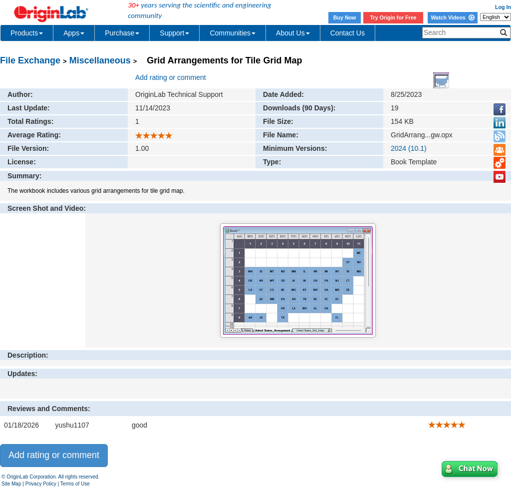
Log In (503, 7)
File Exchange (30, 60)
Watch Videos (452, 17)
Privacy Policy (40, 484)
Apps (73, 33)
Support (174, 33)
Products (26, 33)
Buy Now (344, 17)
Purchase (122, 33)
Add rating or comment (170, 77)
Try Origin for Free (393, 17)
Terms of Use (75, 484)
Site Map (11, 484)
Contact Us (347, 33)
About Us (293, 33)
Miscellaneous (100, 60)
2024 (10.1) (409, 148)
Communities (233, 33)
